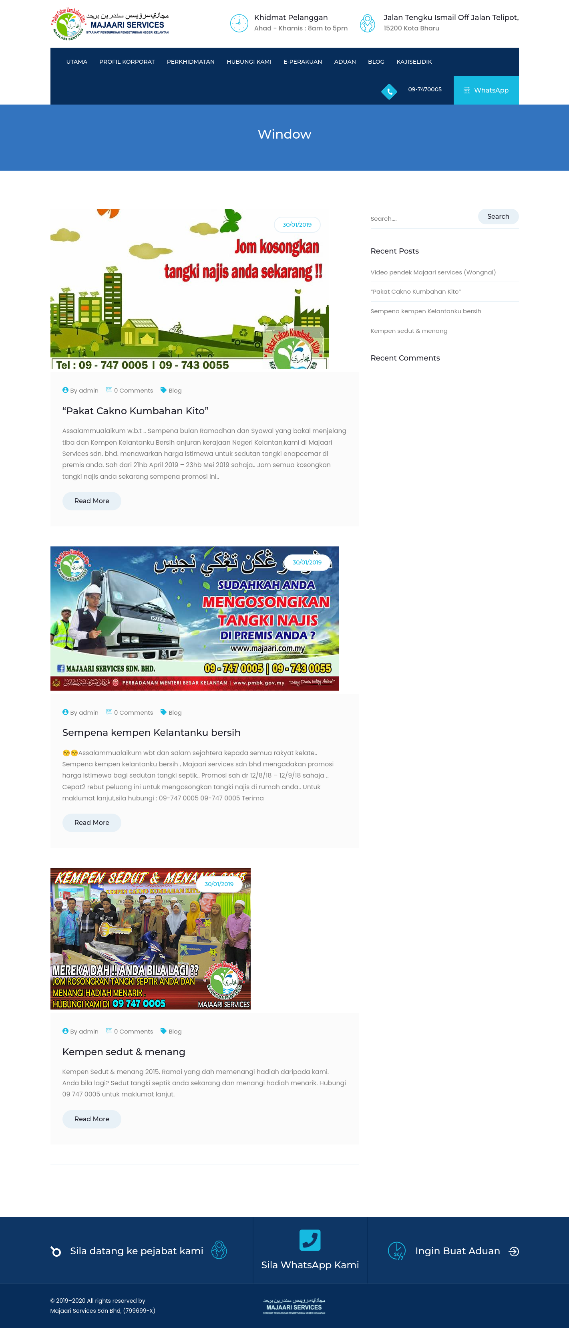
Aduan (345, 61)
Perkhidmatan (191, 61)
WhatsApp (486, 90)
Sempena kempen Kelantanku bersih (151, 732)
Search (498, 216)
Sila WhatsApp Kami (310, 1265)
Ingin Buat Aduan (457, 1251)
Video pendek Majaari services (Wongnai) (434, 272)
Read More (92, 501)
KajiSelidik (414, 61)
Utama (76, 61)
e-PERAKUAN (302, 61)
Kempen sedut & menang (124, 1052)
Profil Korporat (127, 61)
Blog (376, 61)
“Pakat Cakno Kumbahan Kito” (135, 411)
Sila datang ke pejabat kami (136, 1251)
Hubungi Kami (249, 61)
